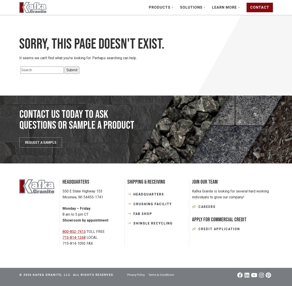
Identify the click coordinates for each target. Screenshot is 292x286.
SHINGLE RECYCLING (153, 223)
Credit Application (219, 229)
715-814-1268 (74, 237)
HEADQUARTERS (148, 194)
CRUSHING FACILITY (152, 204)
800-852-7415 (74, 231)
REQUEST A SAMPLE (40, 142)
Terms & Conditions (161, 274)
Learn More (224, 7)
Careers (207, 207)
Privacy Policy (136, 274)
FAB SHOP (142, 214)
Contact (259, 7)
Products (159, 7)
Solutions (191, 7)
